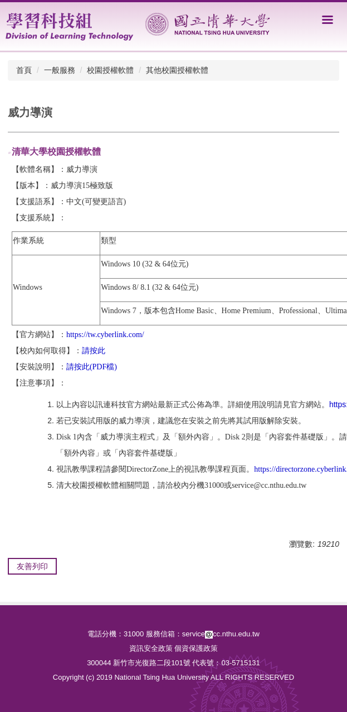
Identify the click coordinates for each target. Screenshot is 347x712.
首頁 (24, 70)
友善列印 (32, 566)
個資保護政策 (196, 648)
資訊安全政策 (151, 648)
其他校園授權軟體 (177, 70)
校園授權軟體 (110, 70)
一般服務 (59, 70)
